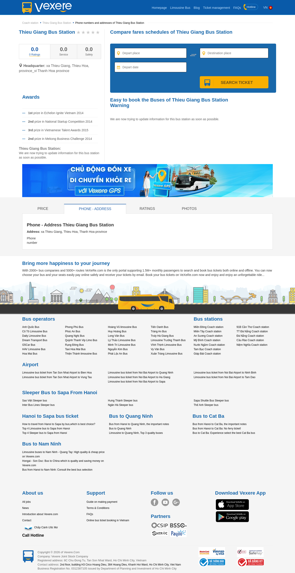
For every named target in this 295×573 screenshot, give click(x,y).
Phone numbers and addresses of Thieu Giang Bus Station (109, 22)
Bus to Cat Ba (208, 416)
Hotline (249, 7)
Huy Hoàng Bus (117, 331)
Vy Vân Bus (157, 349)
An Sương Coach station (208, 335)
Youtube (165, 502)
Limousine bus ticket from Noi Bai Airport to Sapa (136, 381)
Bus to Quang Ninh (131, 416)
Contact (26, 520)
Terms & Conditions (98, 508)
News (25, 508)
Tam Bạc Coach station (207, 349)
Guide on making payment (102, 501)
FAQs (237, 7)
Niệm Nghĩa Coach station (252, 344)
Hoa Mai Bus (29, 353)
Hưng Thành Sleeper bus (123, 400)
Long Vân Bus (116, 335)
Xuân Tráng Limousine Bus (166, 353)
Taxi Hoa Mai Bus (75, 349)
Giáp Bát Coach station (207, 353)
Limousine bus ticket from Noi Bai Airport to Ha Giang (139, 377)
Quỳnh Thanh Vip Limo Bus (81, 340)
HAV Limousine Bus (34, 349)
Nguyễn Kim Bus (118, 349)
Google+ (176, 502)
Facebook (154, 502)
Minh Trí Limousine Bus (121, 344)
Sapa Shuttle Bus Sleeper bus (211, 400)
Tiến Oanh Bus (159, 327)
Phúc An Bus (72, 331)
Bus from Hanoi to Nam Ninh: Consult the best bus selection (57, 469)
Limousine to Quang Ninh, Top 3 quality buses (136, 432)
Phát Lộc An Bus (117, 353)
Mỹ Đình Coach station (207, 340)
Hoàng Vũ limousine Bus (122, 327)
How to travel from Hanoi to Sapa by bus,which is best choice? (58, 424)
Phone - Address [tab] (95, 209)
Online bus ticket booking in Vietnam (108, 520)
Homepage (159, 7)
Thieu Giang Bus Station (56, 22)
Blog (197, 7)
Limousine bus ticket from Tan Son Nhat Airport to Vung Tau (57, 377)
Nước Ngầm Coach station (209, 344)
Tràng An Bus (159, 331)
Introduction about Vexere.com (40, 514)
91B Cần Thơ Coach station (253, 327)
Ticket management (216, 7)
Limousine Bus (180, 7)
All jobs (26, 501)
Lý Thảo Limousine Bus (122, 340)
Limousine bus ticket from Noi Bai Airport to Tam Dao (224, 377)
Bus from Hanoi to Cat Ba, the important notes (219, 424)
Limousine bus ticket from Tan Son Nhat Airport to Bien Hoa (57, 372)
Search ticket (234, 82)
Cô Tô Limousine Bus (34, 331)
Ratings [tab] (147, 209)
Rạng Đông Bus (74, 344)
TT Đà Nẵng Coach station (252, 331)
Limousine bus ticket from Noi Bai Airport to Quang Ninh (140, 372)
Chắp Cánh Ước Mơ (40, 527)
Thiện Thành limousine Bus (81, 353)
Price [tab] (43, 209)
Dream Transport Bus (34, 340)
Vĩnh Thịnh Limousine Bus (166, 344)
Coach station (30, 22)
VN (268, 7)
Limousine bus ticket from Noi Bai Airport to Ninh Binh (225, 372)
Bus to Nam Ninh (41, 444)
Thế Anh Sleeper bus (206, 405)
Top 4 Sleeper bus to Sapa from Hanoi (44, 432)
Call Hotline (33, 535)
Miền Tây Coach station (207, 331)
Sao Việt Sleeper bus (34, 400)
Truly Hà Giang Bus (162, 335)
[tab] (34, 54)
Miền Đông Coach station (208, 327)
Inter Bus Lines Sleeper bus (38, 405)
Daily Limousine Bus (34, 335)
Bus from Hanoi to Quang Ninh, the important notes (139, 424)
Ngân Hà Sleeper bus (120, 405)
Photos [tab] (189, 209)
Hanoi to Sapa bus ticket (50, 416)
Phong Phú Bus (74, 327)
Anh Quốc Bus (30, 327)
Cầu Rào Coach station (250, 340)
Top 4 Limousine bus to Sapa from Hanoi (46, 428)
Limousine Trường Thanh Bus (168, 340)
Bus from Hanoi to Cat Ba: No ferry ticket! (217, 428)
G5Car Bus (28, 344)
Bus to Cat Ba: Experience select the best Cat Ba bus (224, 432)
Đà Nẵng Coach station (250, 335)
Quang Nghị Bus (74, 335)
